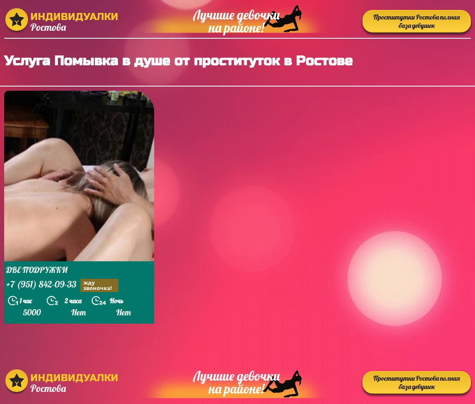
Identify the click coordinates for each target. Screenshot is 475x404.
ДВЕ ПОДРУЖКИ (37, 270)
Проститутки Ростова (416, 21)
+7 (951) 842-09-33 (62, 285)
